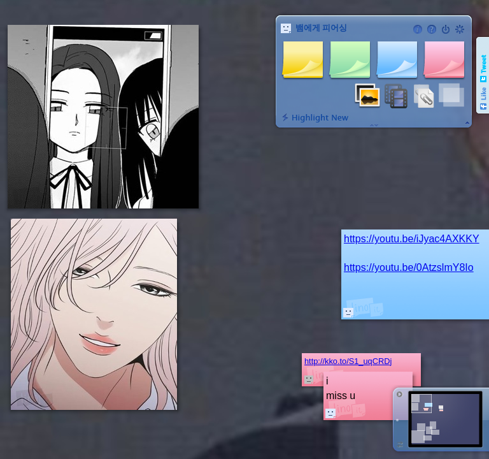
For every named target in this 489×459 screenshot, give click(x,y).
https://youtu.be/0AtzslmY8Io (409, 267)
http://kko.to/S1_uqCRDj (348, 361)
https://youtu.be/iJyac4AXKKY (411, 238)
